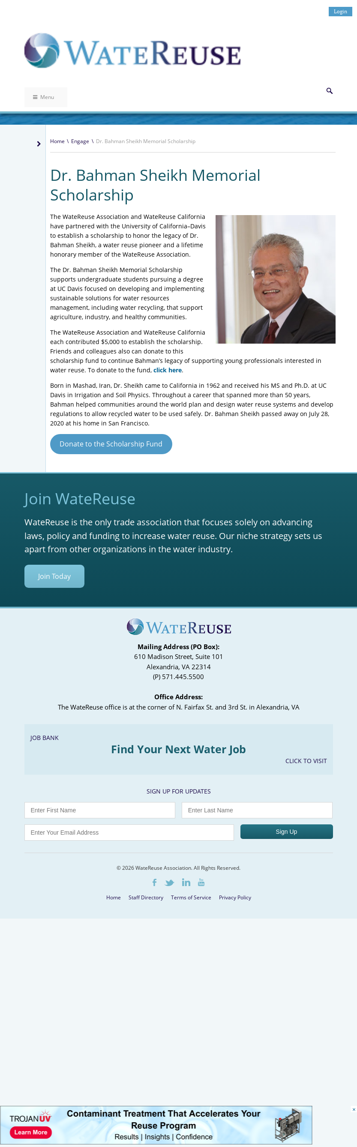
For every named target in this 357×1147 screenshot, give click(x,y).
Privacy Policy (235, 897)
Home (57, 141)
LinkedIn (186, 882)
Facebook (154, 882)
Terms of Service (191, 897)
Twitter (169, 883)
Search (329, 90)
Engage (80, 141)
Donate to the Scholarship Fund (111, 444)
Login (340, 11)
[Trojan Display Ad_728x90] (156, 1142)
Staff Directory (146, 897)
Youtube (201, 882)
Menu (43, 97)
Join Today (54, 576)
